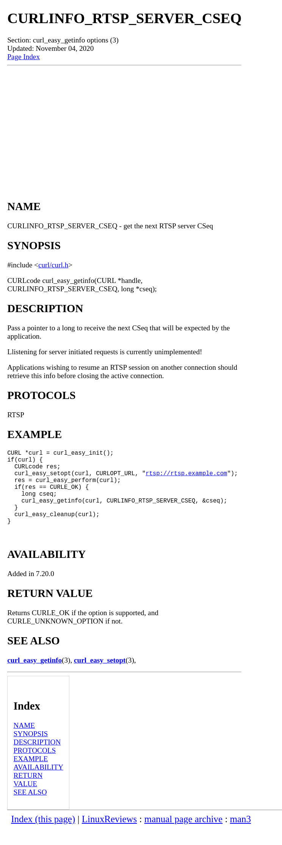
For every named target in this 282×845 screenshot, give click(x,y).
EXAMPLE (31, 775)
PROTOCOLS (35, 767)
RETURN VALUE (28, 796)
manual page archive (183, 836)
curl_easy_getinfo (34, 677)
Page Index (23, 57)
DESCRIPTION (37, 759)
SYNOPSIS (31, 750)
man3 (240, 836)
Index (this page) (43, 836)
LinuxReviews (109, 836)
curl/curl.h (53, 265)
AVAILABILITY (38, 784)
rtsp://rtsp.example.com (186, 479)
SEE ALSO (30, 809)
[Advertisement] (124, 122)
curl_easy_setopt (99, 677)
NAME (24, 742)
